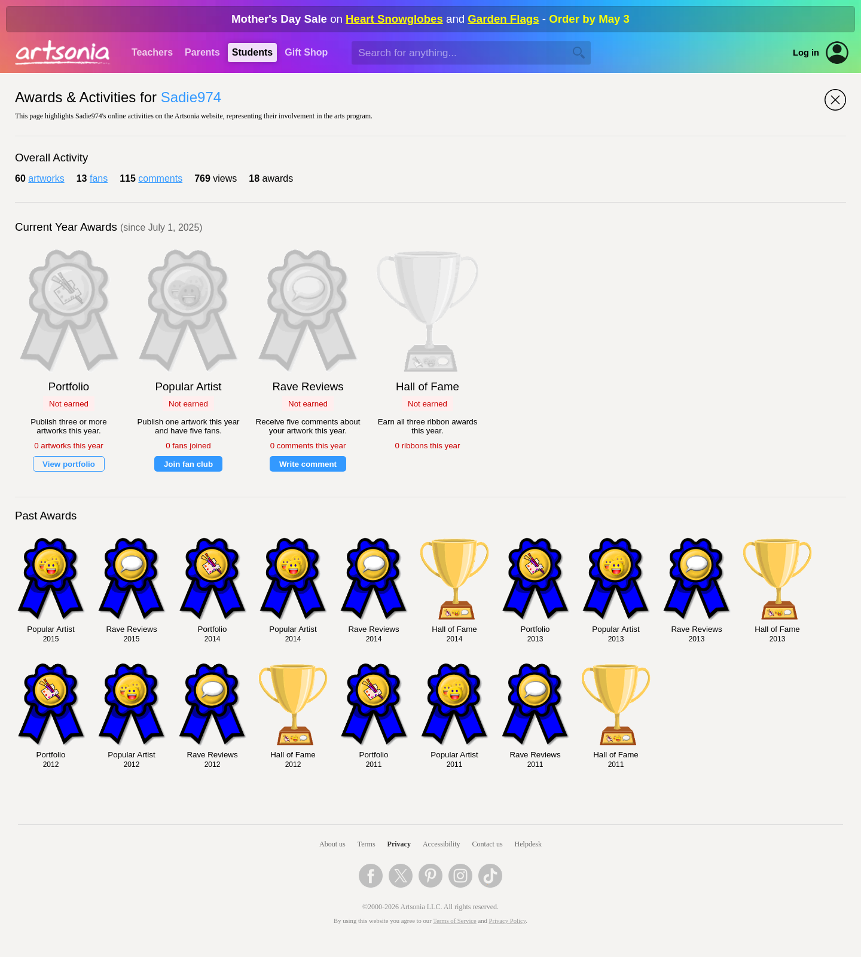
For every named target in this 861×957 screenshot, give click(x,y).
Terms (366, 844)
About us (332, 844)
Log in (806, 52)
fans (99, 178)
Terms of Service (455, 921)
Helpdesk (528, 844)
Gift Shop (306, 52)
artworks (46, 178)
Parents (202, 52)
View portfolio (68, 464)
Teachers (152, 52)
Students (252, 52)
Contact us (487, 844)
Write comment (308, 464)
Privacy (399, 844)
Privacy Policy (507, 921)
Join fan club (188, 464)
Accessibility (441, 844)
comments (160, 178)
